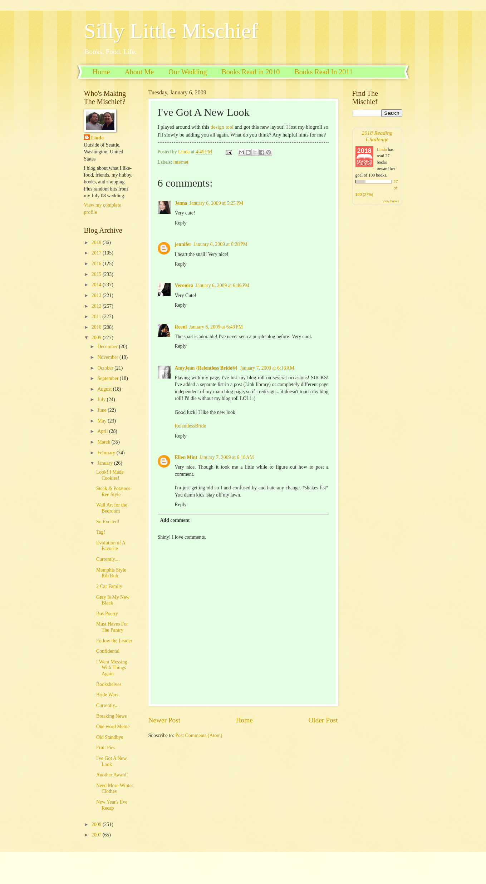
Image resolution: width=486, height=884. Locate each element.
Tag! (100, 532)
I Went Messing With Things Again (111, 667)
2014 (97, 284)
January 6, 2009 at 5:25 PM (217, 203)
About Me (139, 72)
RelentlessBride (190, 426)
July (102, 399)
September (108, 378)
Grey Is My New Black (112, 600)
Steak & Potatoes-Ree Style (114, 491)
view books (391, 201)
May (102, 421)
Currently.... (108, 559)
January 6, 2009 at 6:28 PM (220, 244)
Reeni (181, 327)
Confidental (107, 651)
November (108, 357)
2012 (97, 306)
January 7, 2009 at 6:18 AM (227, 457)
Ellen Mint (186, 457)
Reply (181, 223)
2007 (97, 835)
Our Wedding (187, 72)
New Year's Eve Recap (111, 805)
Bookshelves (109, 684)
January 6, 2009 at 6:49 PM (216, 327)
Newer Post (164, 720)
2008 (97, 824)
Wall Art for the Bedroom (111, 508)
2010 (97, 327)
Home (101, 72)
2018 (97, 242)
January (105, 463)
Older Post (323, 720)
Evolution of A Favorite (110, 546)
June (102, 410)
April (103, 431)
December (108, 346)
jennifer (183, 244)
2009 (97, 337)
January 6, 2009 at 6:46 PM (223, 285)
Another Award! (112, 774)
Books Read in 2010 (251, 72)
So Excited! (107, 521)
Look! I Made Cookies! (110, 475)
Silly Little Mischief (171, 31)
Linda (97, 137)
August (105, 389)
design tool (222, 127)
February (106, 452)
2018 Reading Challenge (377, 136)
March (104, 442)
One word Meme (113, 726)
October (105, 368)
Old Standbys (109, 737)
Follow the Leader (114, 640)
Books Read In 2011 (323, 72)
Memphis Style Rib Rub (111, 573)
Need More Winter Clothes (114, 788)
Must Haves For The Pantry (112, 627)
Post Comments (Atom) (198, 735)
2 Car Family (109, 586)
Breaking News (111, 716)
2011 (97, 316)
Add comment (175, 520)
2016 (97, 263)
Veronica (184, 285)
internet (180, 162)
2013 (97, 295)
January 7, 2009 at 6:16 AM (267, 368)
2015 (97, 274)
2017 (97, 253)
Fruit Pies (105, 747)
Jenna (181, 203)
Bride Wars (107, 694)
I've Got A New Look (111, 761)
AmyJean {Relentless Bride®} (206, 368)
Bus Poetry (107, 613)
